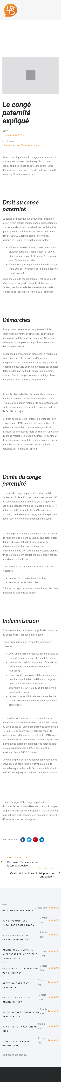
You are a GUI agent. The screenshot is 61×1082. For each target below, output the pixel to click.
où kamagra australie (17, 910)
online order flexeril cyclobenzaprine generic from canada (20, 954)
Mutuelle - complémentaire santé (21, 145)
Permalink (53, 907)
